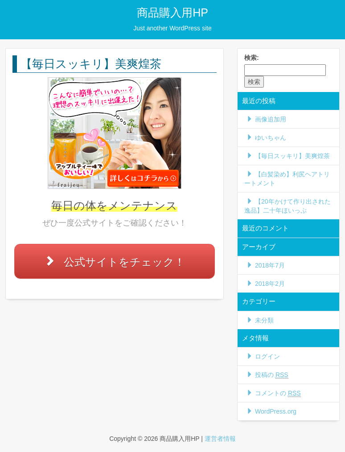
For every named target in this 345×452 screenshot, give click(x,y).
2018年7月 (270, 265)
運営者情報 (220, 438)
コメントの (278, 393)
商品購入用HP (172, 12)
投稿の (271, 375)
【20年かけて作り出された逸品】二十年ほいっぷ (287, 206)
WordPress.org (275, 411)
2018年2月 (270, 283)
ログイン (267, 356)
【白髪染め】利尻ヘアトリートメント (287, 179)
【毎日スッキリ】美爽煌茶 (292, 155)
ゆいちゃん (270, 137)
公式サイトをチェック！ (124, 262)
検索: (251, 57)
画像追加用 (270, 119)
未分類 (264, 320)
